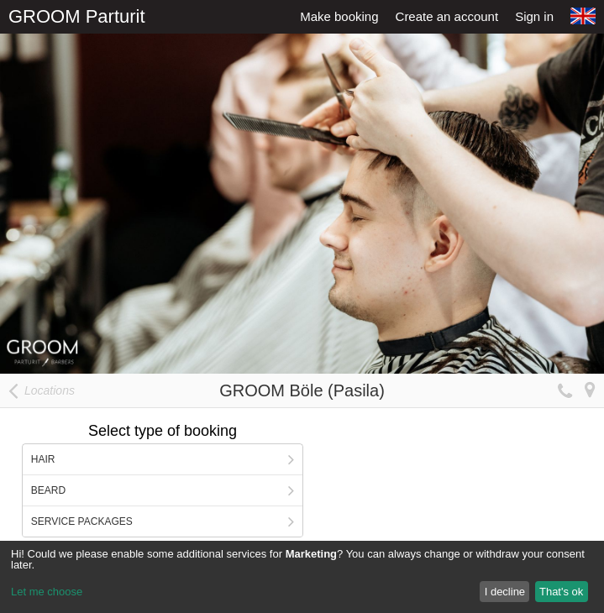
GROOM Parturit (76, 16)
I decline (505, 591)
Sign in (534, 16)
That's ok (561, 591)
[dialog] (302, 577)
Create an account (447, 16)
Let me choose (46, 591)
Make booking (339, 16)
